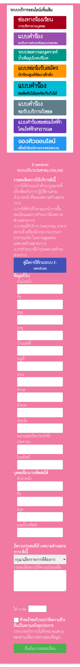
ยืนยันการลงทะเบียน (40, 648)
